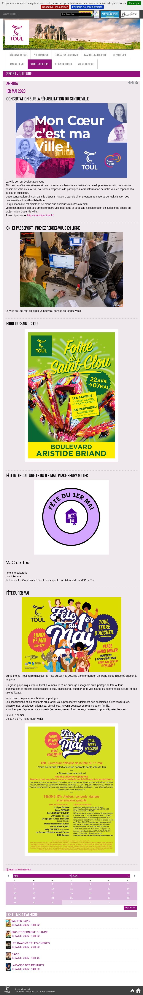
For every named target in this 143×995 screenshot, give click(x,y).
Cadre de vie (17, 64)
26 (90, 898)
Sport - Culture (40, 64)
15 (15, 893)
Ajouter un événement (18, 869)
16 (34, 893)
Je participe (119, 55)
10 (53, 889)
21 (128, 893)
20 (109, 893)
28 (128, 898)
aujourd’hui (130, 908)
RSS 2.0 (35, 992)
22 (15, 898)
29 (15, 902)
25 (71, 898)
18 (71, 893)
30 (34, 902)
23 (34, 898)
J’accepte (134, 3)
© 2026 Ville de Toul (22, 989)
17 (53, 893)
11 (71, 889)
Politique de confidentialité (87, 6)
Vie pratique (41, 55)
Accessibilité (50, 992)
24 (53, 898)
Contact (28, 992)
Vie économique (63, 64)
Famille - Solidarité (95, 55)
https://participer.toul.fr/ (40, 215)
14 (128, 889)
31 (53, 902)
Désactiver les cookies (55, 6)
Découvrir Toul (18, 55)
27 (109, 898)
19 (90, 893)
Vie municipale (86, 64)
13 (109, 889)
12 (90, 889)
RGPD (42, 992)
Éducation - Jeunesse (66, 55)
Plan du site (19, 992)
